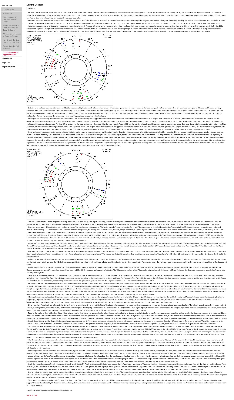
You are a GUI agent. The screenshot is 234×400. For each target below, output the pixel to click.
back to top (32, 395)
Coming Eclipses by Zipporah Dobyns (11, 53)
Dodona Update (8, 9)
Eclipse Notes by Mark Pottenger (11, 47)
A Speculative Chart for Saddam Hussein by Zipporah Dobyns (11, 28)
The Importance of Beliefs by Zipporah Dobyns (10, 19)
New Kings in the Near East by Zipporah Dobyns (12, 41)
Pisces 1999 (7, 5)
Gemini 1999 (7, 59)
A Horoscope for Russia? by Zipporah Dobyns (12, 35)
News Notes (7, 13)
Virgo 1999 (6, 63)
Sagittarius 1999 (8, 67)
